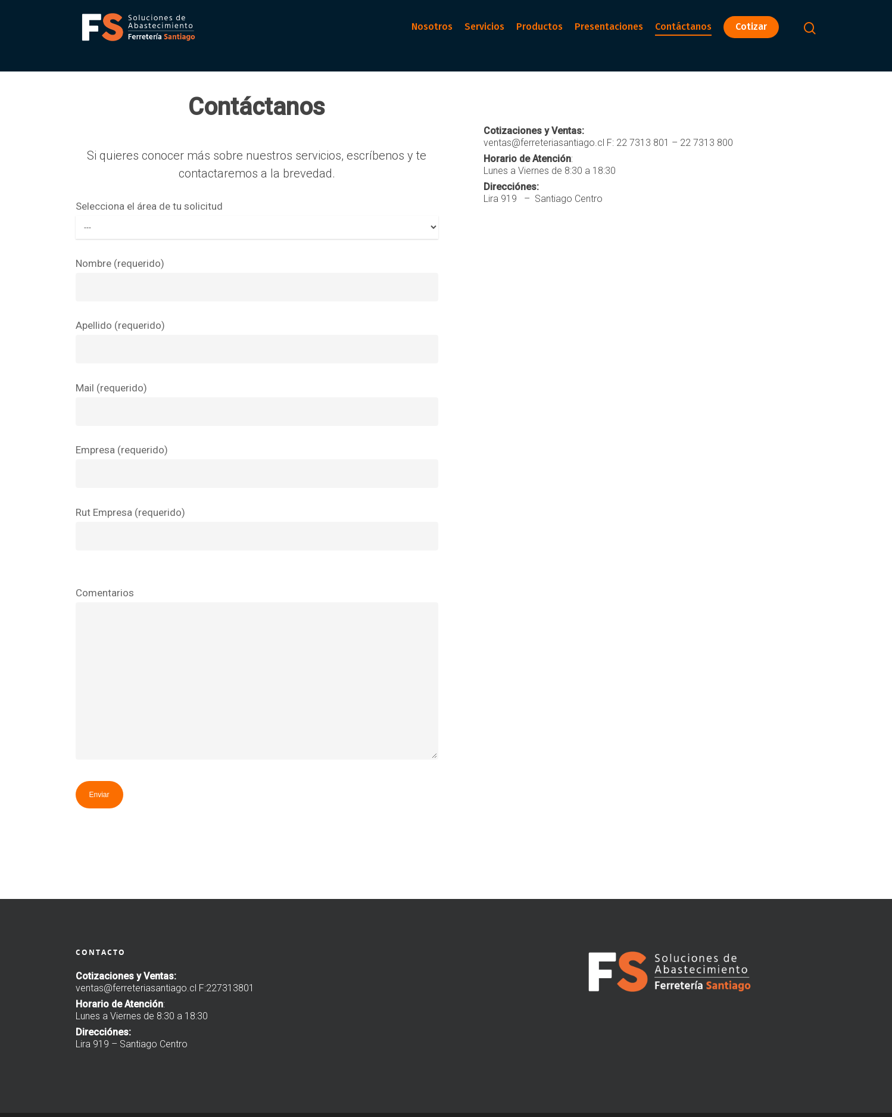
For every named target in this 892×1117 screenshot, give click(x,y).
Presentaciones (609, 35)
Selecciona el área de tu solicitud (257, 219)
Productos (539, 35)
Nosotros (432, 35)
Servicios (484, 35)
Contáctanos (683, 35)
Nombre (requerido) (257, 279)
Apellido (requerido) (257, 341)
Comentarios (257, 676)
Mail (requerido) (257, 404)
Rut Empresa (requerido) (257, 528)
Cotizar (751, 35)
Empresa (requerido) (257, 466)
